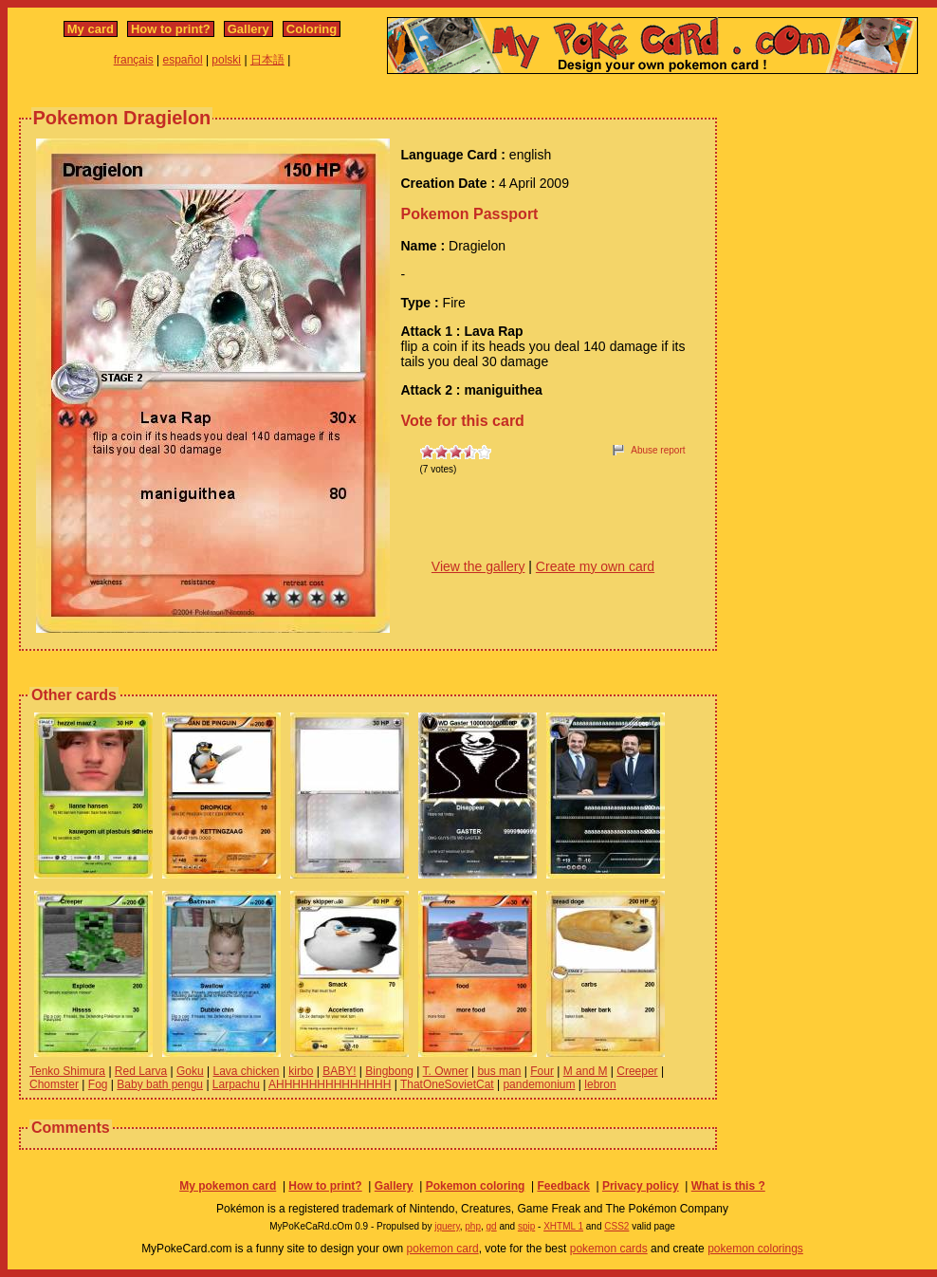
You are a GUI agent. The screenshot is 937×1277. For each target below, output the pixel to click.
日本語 (267, 59)
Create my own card (595, 566)
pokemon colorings (755, 1248)
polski (226, 59)
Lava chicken (246, 1071)
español (183, 59)
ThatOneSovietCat (447, 1084)
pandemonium (539, 1084)
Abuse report (658, 450)
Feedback (563, 1186)
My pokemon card (227, 1186)
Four (542, 1071)
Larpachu (236, 1084)
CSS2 (616, 1226)
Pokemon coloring (475, 1186)
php (473, 1226)
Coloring (311, 29)
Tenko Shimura (67, 1071)
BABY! (339, 1071)
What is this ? (728, 1186)
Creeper (636, 1071)
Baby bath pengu (160, 1084)
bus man (499, 1071)
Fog (98, 1084)
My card (90, 29)
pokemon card (443, 1248)
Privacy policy (640, 1186)
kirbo (300, 1071)
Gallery (248, 29)
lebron (599, 1084)
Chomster (54, 1084)
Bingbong (389, 1071)
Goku (190, 1071)
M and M (585, 1071)
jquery (447, 1226)
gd (492, 1226)
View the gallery (478, 566)
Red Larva (141, 1071)
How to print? (171, 29)
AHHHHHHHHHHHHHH (329, 1084)
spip (526, 1226)
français (134, 59)
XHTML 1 (563, 1226)
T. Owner (445, 1071)
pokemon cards (609, 1248)
